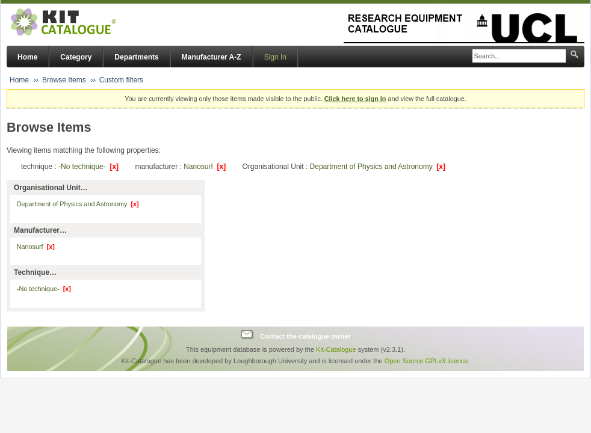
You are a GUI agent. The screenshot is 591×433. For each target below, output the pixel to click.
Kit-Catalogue (336, 349)
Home (27, 57)
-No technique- (88, 166)
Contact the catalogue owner (305, 336)
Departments (136, 57)
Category (75, 57)
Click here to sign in (355, 98)
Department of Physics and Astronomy (377, 166)
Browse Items (64, 80)
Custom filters (121, 80)
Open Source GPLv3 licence (426, 360)
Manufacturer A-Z (211, 57)
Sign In (275, 57)
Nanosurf (205, 166)
